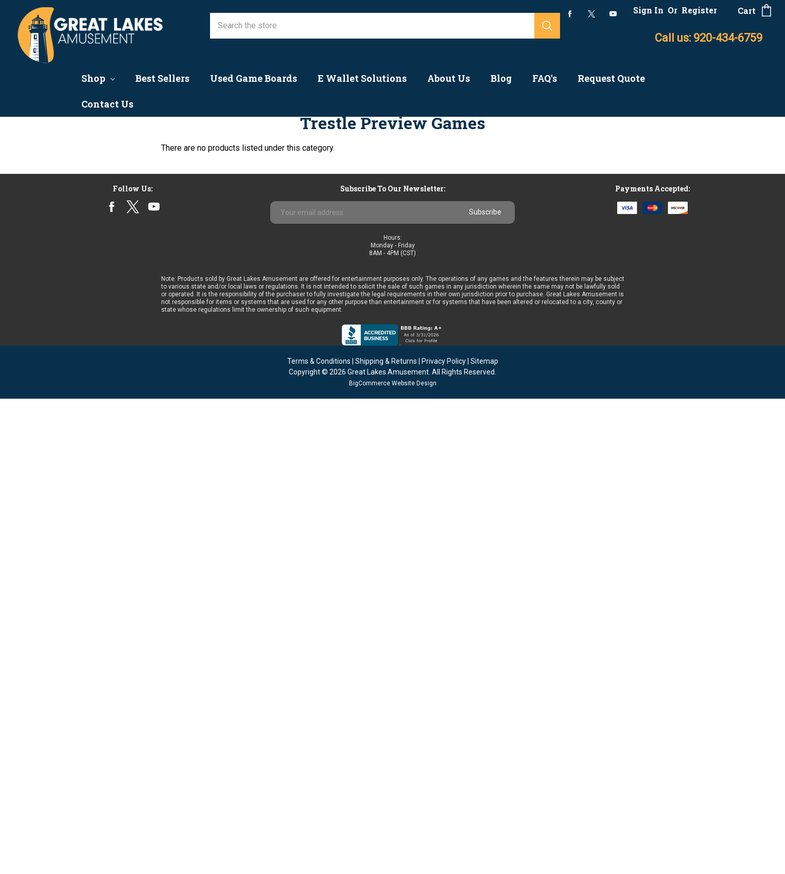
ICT (22, 583)
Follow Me (35, 403)
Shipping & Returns (386, 836)
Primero (30, 538)
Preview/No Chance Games (66, 194)
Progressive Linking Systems (70, 253)
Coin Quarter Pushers (54, 223)
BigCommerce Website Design (393, 858)
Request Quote (611, 78)
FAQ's (544, 78)
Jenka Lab (35, 508)
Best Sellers (162, 78)
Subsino (31, 568)
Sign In (648, 10)
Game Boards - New (52, 178)
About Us (448, 78)
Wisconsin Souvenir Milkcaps (69, 598)
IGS (22, 478)
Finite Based (39, 284)
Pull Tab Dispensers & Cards (68, 313)
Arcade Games (42, 208)
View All (31, 628)
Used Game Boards (253, 78)
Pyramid (31, 553)
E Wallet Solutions (362, 78)
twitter (591, 13)
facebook (570, 13)
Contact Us (107, 104)
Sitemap (484, 836)
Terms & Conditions (319, 836)
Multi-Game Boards (51, 613)
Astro (26, 523)
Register (699, 10)
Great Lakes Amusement (388, 847)
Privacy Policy (444, 836)
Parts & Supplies (46, 418)
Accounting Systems (53, 148)
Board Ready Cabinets (56, 328)
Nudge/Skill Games (51, 359)
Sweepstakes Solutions (59, 434)
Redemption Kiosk (49, 374)
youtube (613, 13)
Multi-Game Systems (54, 299)
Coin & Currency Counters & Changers (83, 163)
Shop (98, 78)
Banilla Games (41, 493)
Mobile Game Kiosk (51, 238)
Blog (501, 78)
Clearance (34, 389)
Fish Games (37, 343)
